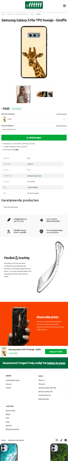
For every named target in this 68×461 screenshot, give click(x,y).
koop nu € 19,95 (55, 352)
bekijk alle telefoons (61, 125)
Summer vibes (10, 410)
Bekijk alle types (43, 399)
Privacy (3, 440)
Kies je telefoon (34, 126)
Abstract (9, 425)
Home (3, 14)
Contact (8, 388)
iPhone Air (41, 384)
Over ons (9, 384)
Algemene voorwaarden (16, 440)
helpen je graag (56, 363)
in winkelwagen (34, 137)
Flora (7, 418)
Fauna (32, 14)
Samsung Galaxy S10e (21, 14)
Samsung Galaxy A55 (45, 391)
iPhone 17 (41, 380)
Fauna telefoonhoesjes (11, 207)
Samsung (10, 14)
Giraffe (39, 14)
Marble (8, 414)
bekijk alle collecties (61, 114)
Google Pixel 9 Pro (44, 395)
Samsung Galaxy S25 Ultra (47, 388)
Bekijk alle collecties (12, 429)
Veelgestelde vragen (12, 380)
